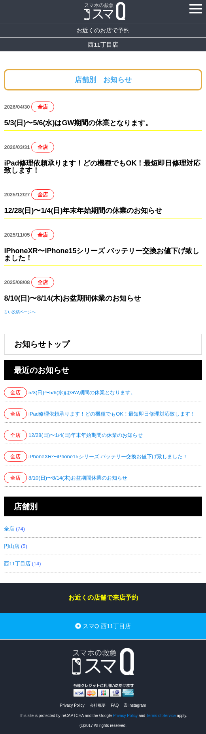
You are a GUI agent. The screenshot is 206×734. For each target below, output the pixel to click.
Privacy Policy (72, 705)
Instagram (135, 705)
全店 (43, 107)
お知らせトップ (42, 344)
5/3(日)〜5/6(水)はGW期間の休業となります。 (78, 123)
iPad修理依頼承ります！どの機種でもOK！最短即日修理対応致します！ (102, 166)
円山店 (11, 546)
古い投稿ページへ (20, 312)
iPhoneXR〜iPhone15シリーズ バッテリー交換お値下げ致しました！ (101, 254)
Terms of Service (161, 715)
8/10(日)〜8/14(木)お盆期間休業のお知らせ (72, 298)
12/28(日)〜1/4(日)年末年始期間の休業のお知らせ (83, 211)
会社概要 (98, 705)
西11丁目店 (103, 44)
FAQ (115, 705)
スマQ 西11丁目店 (103, 626)
